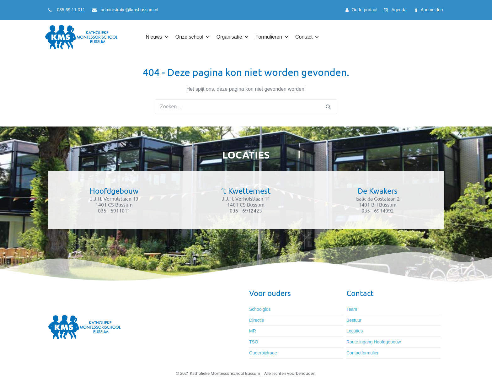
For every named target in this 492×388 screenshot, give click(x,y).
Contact (307, 37)
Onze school (192, 37)
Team (351, 309)
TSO (253, 341)
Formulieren (272, 37)
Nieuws (157, 37)
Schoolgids (260, 309)
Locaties (354, 330)
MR (252, 330)
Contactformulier (362, 352)
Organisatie (233, 37)
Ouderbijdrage (263, 352)
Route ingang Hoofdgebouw (373, 341)
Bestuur (353, 320)
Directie (256, 320)
